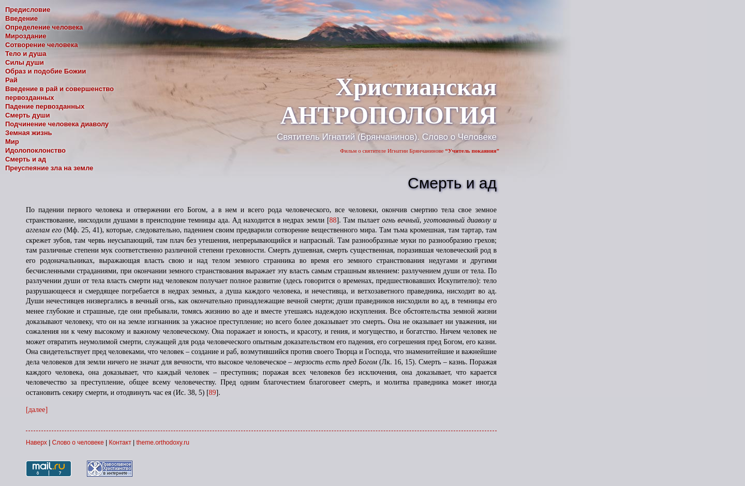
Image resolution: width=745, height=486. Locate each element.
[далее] (37, 410)
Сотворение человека (41, 45)
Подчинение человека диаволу (57, 124)
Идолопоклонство (35, 150)
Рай (11, 80)
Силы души (24, 62)
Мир (12, 141)
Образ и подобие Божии (45, 71)
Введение (21, 18)
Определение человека (44, 27)
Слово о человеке (78, 442)
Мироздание (26, 36)
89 (212, 392)
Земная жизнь (28, 133)
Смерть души (27, 115)
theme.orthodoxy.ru (162, 442)
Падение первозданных (44, 106)
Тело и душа (25, 53)
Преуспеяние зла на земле (49, 168)
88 (333, 220)
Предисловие (27, 9)
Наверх (36, 442)
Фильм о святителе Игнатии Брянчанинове (419, 151)
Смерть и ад (25, 159)
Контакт (120, 442)
